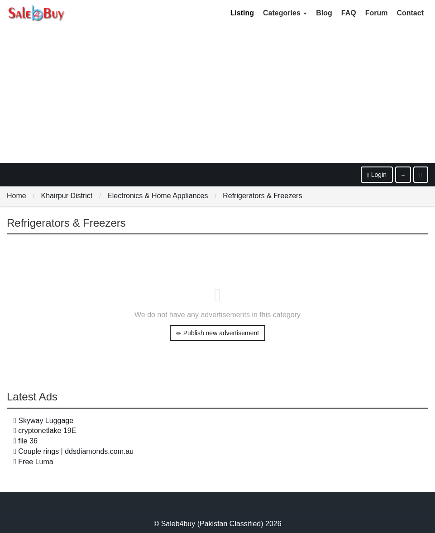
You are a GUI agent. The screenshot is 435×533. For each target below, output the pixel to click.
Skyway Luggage (45, 420)
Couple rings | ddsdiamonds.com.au (76, 451)
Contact (410, 13)
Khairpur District (66, 196)
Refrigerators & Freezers (262, 196)
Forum (376, 13)
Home (16, 196)
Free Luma (35, 462)
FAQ (348, 13)
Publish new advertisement (217, 333)
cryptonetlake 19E (47, 430)
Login (377, 175)
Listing (242, 13)
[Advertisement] (217, 95)
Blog (324, 13)
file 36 (28, 441)
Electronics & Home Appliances (157, 196)
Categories (285, 13)
